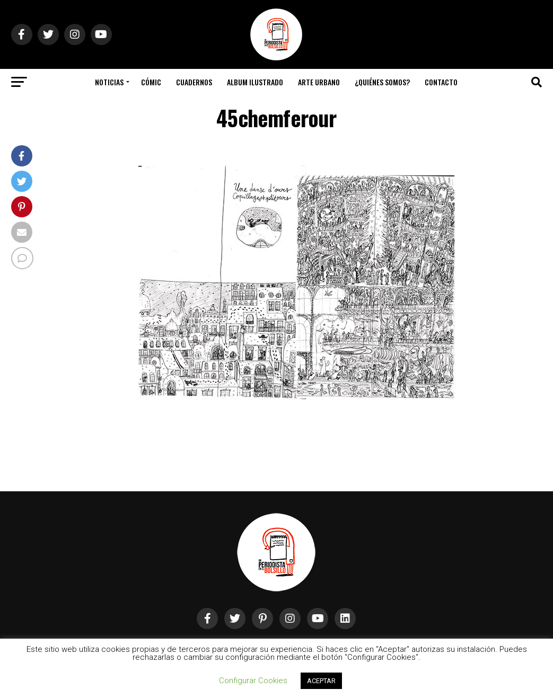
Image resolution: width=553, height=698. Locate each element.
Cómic (151, 81)
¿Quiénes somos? (382, 81)
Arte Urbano (319, 81)
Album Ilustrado (255, 81)
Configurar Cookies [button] (253, 680)
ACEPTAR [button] (321, 681)
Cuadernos (194, 81)
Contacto (441, 81)
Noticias (109, 81)
